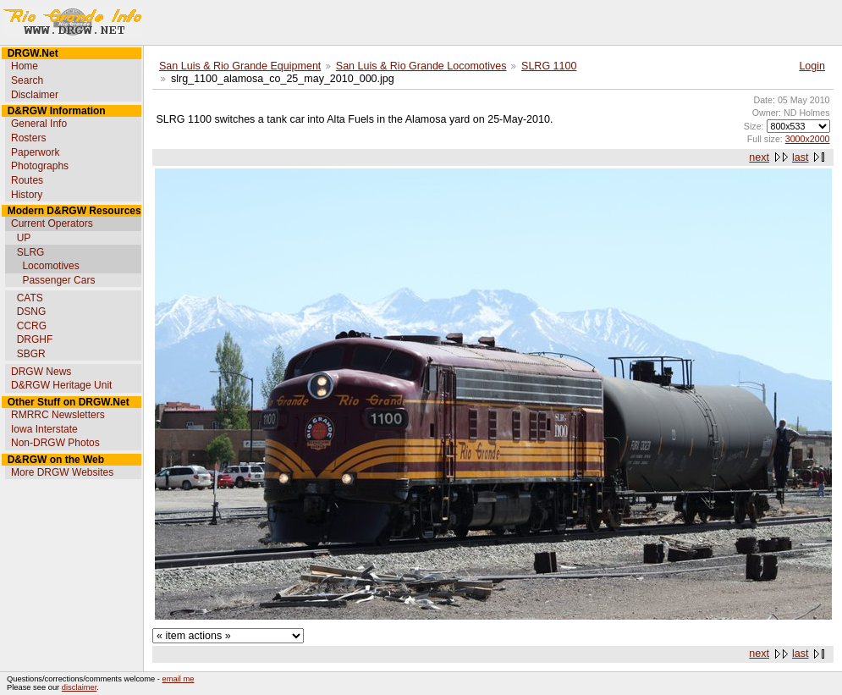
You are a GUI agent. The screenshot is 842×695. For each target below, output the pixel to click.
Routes (27, 180)
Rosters (28, 138)
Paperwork (35, 152)
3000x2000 (807, 139)
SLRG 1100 (548, 66)
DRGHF (35, 339)
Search (27, 80)
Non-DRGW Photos (55, 443)
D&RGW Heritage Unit (61, 385)
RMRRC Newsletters (58, 415)
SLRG (31, 252)
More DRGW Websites (62, 472)
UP (24, 238)
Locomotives (50, 266)
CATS (30, 298)
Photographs (40, 166)
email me (178, 679)
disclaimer (79, 687)
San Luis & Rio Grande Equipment (240, 66)
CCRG (32, 326)
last (800, 157)
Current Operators (52, 223)
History (26, 195)
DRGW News (41, 372)
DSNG (32, 311)
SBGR (31, 354)
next (759, 157)
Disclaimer (34, 95)
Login (812, 66)
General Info (39, 124)
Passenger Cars (58, 280)
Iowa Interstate (44, 429)
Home (24, 66)
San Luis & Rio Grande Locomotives (421, 66)
